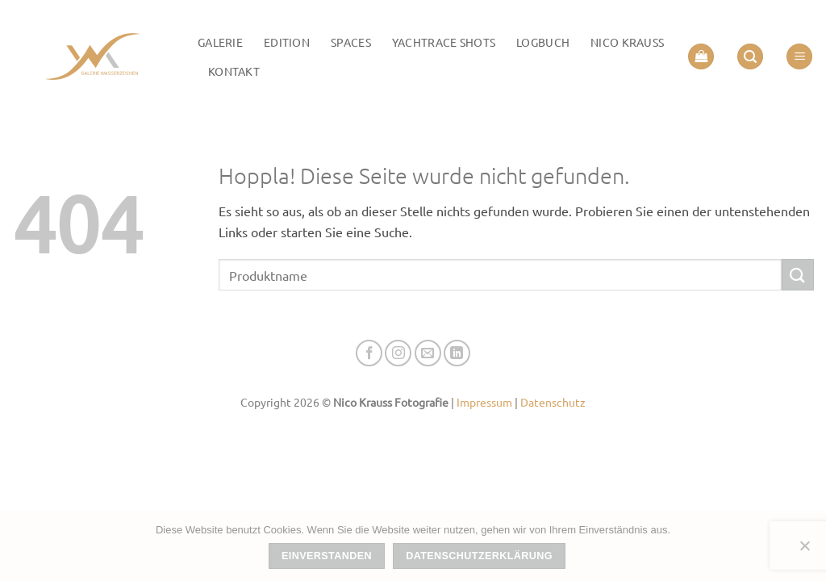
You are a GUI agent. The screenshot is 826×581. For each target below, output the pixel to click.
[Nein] (804, 550)
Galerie (220, 42)
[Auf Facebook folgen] (369, 353)
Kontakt (234, 71)
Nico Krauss (627, 42)
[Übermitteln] (798, 274)
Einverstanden (327, 556)
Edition (287, 42)
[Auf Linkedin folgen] (457, 353)
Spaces (351, 42)
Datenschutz (553, 402)
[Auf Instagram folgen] (398, 353)
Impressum (484, 402)
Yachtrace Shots (443, 42)
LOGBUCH (542, 42)
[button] (701, 57)
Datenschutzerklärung (479, 556)
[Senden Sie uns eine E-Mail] (428, 353)
